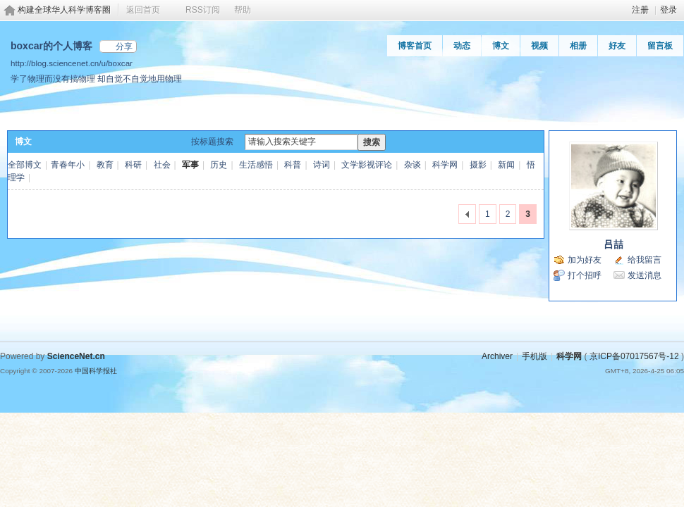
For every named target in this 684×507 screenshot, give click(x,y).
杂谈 (412, 165)
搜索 (371, 142)
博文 (500, 46)
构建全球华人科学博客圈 (64, 10)
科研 (133, 165)
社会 (162, 165)
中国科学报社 (96, 371)
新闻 (506, 165)
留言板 (660, 46)
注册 (640, 10)
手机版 (534, 356)
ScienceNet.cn (76, 356)
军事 (190, 165)
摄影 (478, 165)
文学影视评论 (366, 165)
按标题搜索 (212, 141)
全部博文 (25, 165)
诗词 (321, 165)
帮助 (242, 10)
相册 (578, 46)
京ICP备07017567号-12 (634, 356)
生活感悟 (256, 165)
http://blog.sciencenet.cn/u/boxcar (72, 63)
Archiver (497, 356)
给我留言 (644, 260)
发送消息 (644, 275)
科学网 (445, 165)
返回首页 (143, 10)
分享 (124, 46)
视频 (539, 46)
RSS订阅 (202, 10)
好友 (617, 46)
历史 (218, 165)
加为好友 (584, 260)
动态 (461, 46)
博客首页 (415, 46)
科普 (292, 165)
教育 (105, 165)
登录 (668, 10)
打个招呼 (584, 275)
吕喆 (613, 244)
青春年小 (68, 165)
